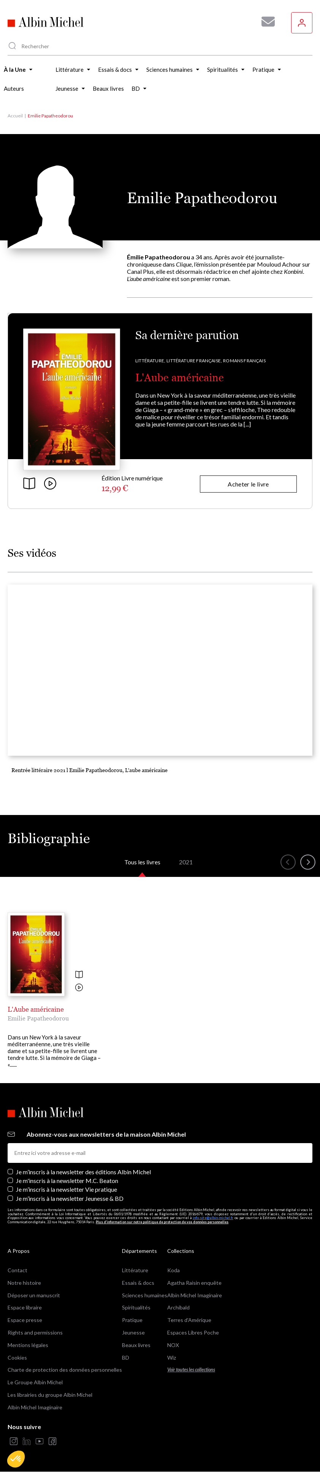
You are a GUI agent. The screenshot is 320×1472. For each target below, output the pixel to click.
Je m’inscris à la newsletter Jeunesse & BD (70, 1198)
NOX (173, 1345)
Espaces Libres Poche (193, 1332)
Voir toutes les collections (191, 1369)
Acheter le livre (248, 484)
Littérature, (150, 360)
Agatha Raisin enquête (194, 1282)
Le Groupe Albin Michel (35, 1382)
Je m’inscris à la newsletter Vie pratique (66, 1189)
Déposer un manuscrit (34, 1295)
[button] (16, 1459)
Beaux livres (136, 1345)
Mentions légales (28, 1345)
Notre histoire (24, 1282)
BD (125, 1357)
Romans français (244, 360)
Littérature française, (194, 360)
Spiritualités (136, 1307)
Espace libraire (25, 1307)
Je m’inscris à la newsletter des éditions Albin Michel (83, 1171)
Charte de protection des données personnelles (65, 1369)
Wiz (171, 1357)
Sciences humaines (144, 1295)
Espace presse (25, 1320)
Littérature (135, 1270)
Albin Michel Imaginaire (35, 1407)
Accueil (15, 115)
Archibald (178, 1307)
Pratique (132, 1320)
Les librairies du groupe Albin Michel (50, 1394)
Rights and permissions (35, 1332)
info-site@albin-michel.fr (213, 1218)
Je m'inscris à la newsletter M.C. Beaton (67, 1180)
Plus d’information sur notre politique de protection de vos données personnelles (162, 1222)
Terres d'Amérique (189, 1320)
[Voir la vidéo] (79, 988)
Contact (17, 1270)
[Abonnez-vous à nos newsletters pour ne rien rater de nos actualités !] (265, 21)
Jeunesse (133, 1332)
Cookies (17, 1357)
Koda (173, 1270)
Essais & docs (138, 1282)
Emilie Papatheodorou (38, 1018)
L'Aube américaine (179, 377)
